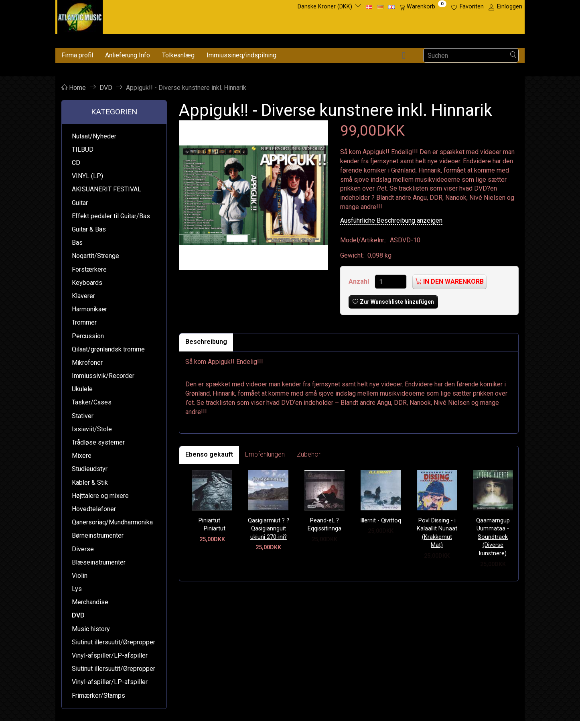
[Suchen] (513, 55)
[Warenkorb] (423, 7)
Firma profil (77, 55)
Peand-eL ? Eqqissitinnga (324, 524)
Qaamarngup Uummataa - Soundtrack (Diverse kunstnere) (493, 537)
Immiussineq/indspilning (241, 55)
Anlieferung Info (127, 55)
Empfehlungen (265, 454)
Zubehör (308, 454)
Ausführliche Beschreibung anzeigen (391, 220)
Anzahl (360, 281)
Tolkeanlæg (178, 55)
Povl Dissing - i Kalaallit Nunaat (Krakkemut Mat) (437, 533)
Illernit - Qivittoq (380, 520)
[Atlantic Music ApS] (80, 15)
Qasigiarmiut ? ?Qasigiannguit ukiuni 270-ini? (268, 528)
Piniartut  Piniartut (212, 524)
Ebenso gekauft (209, 454)
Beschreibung (206, 341)
